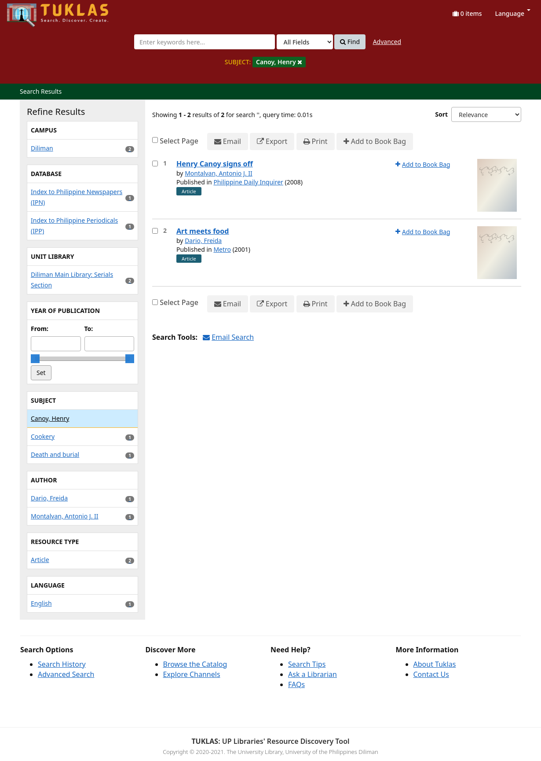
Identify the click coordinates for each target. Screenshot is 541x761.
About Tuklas (434, 664)
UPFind (29, 11)
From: (39, 328)
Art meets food (202, 231)
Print (315, 141)
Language (512, 13)
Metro (222, 249)
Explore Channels (191, 674)
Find (350, 41)
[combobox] (204, 41)
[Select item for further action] (155, 163)
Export (272, 141)
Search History (62, 664)
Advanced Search (66, 674)
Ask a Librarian (312, 674)
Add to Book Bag (375, 141)
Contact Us (431, 674)
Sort (441, 114)
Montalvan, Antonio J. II (218, 173)
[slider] (35, 358)
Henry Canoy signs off (214, 164)
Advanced (387, 41)
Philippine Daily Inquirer (248, 182)
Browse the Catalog (195, 664)
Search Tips (306, 664)
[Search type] (305, 41)
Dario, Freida (203, 240)
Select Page (179, 141)
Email (227, 141)
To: (88, 328)
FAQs (296, 684)
